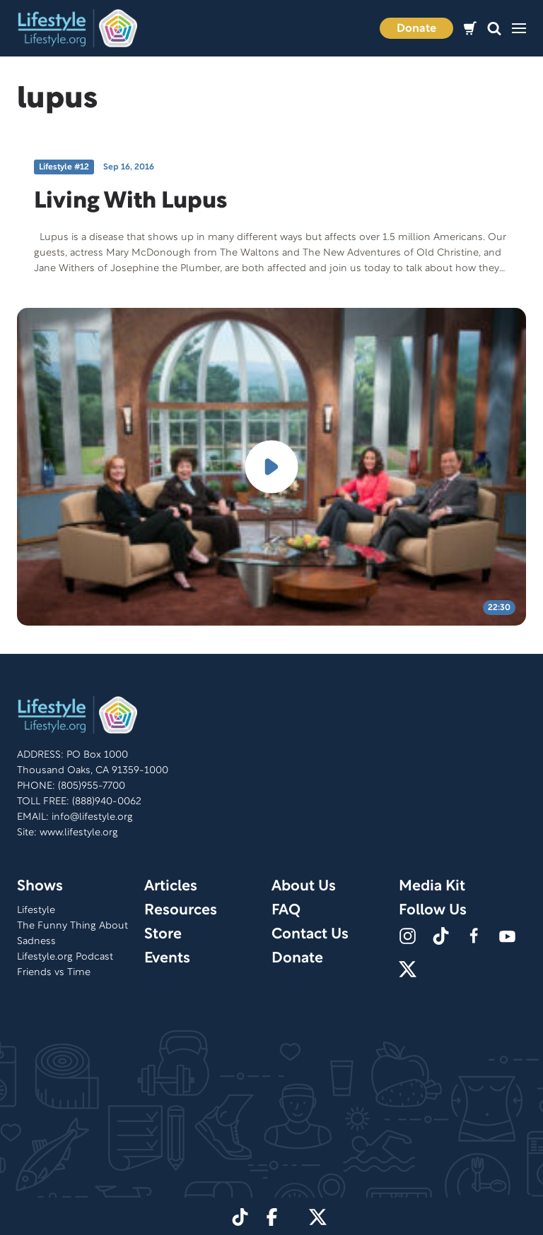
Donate (416, 29)
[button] (494, 28)
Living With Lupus (130, 201)
